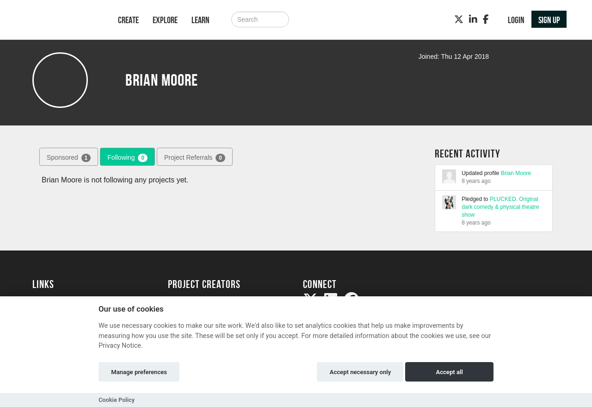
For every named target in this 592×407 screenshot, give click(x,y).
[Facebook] (486, 19)
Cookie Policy (117, 399)
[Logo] (63, 21)
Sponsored (69, 158)
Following (127, 158)
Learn (200, 20)
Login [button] (516, 20)
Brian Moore (516, 173)
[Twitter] (458, 19)
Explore (165, 20)
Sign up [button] (549, 20)
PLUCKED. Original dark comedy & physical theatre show (500, 207)
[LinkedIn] (473, 19)
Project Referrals (194, 158)
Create (128, 20)
